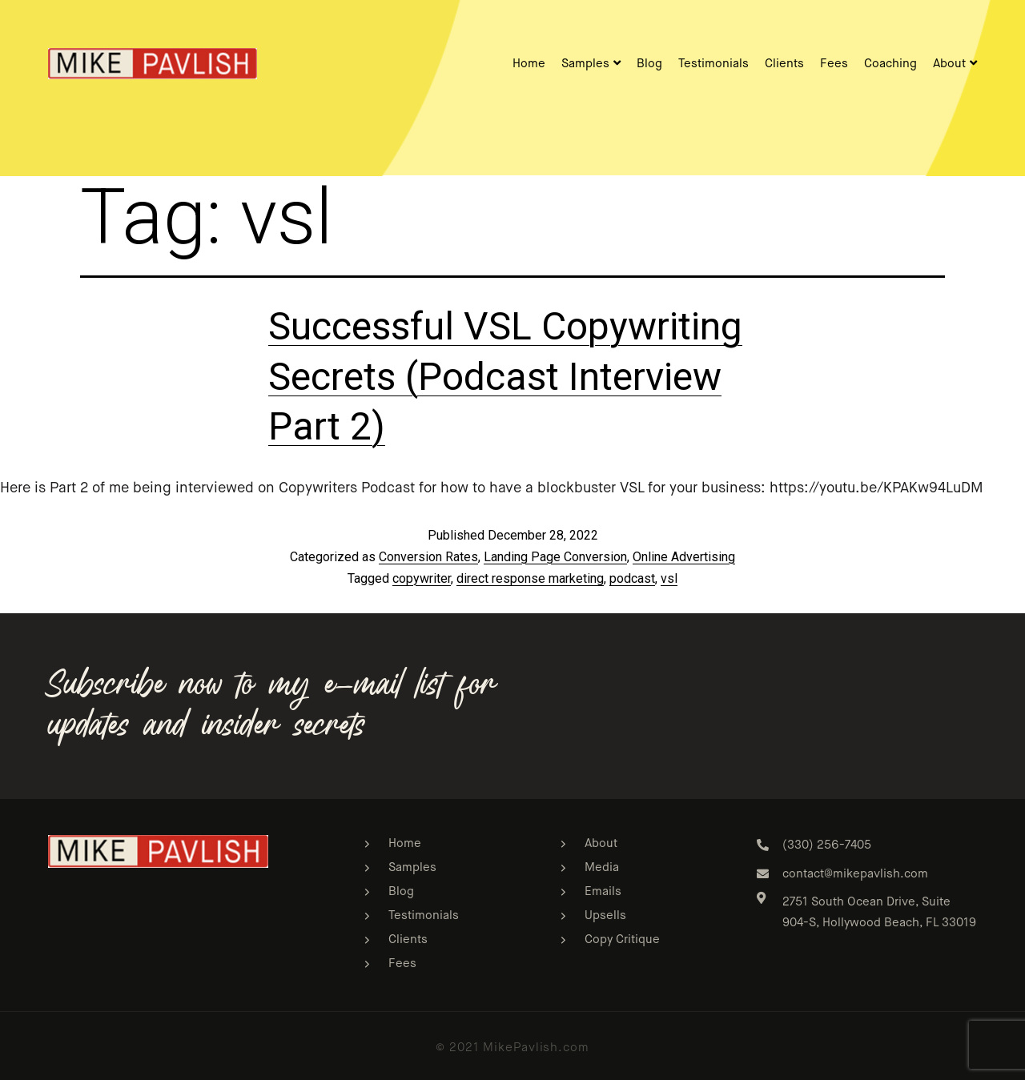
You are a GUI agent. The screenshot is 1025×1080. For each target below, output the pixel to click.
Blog (649, 64)
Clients (784, 64)
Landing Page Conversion (555, 556)
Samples (591, 63)
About (955, 63)
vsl (669, 578)
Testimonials (713, 64)
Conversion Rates (428, 556)
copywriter (421, 578)
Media (602, 867)
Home (528, 64)
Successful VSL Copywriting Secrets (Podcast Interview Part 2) (505, 376)
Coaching (890, 64)
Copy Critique (622, 939)
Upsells (605, 915)
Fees (834, 64)
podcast (632, 578)
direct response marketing (530, 578)
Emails (603, 891)
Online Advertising (684, 556)
